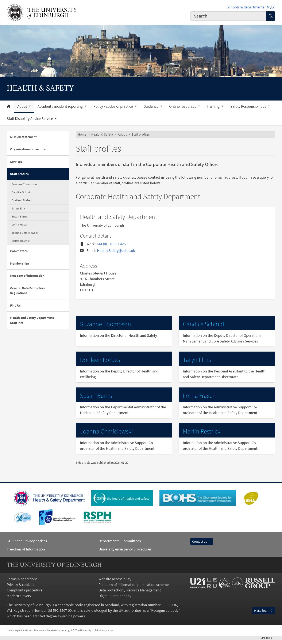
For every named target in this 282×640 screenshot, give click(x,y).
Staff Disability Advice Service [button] (30, 118)
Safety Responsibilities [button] (248, 106)
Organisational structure (28, 149)
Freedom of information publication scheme (133, 584)
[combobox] (228, 16)
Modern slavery (19, 595)
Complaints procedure (24, 590)
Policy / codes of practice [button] (113, 106)
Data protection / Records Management (129, 590)
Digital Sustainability (114, 595)
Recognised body (164, 610)
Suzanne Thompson (24, 184)
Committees (19, 251)
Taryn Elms (19, 208)
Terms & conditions (22, 578)
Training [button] (213, 106)
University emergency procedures (125, 549)
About (122, 134)
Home (82, 134)
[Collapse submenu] (65, 174)
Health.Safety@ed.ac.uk (116, 250)
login (268, 637)
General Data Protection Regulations (27, 290)
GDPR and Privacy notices (27, 540)
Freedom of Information (26, 549)
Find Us (15, 305)
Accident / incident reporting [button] (61, 106)
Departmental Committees (119, 540)
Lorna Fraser (19, 224)
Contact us (201, 541)
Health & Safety (102, 134)
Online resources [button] (183, 106)
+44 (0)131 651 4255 (112, 243)
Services (16, 162)
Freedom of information (27, 276)
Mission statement (23, 137)
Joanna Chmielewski (25, 233)
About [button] (22, 106)
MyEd (271, 7)
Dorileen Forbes (22, 200)
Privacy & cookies (20, 584)
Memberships (20, 263)
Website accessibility (114, 578)
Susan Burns (19, 216)
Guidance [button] (151, 106)
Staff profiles (19, 174)
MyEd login (263, 611)
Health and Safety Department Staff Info (32, 320)
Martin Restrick (21, 241)
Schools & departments (245, 7)
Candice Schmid (21, 192)
